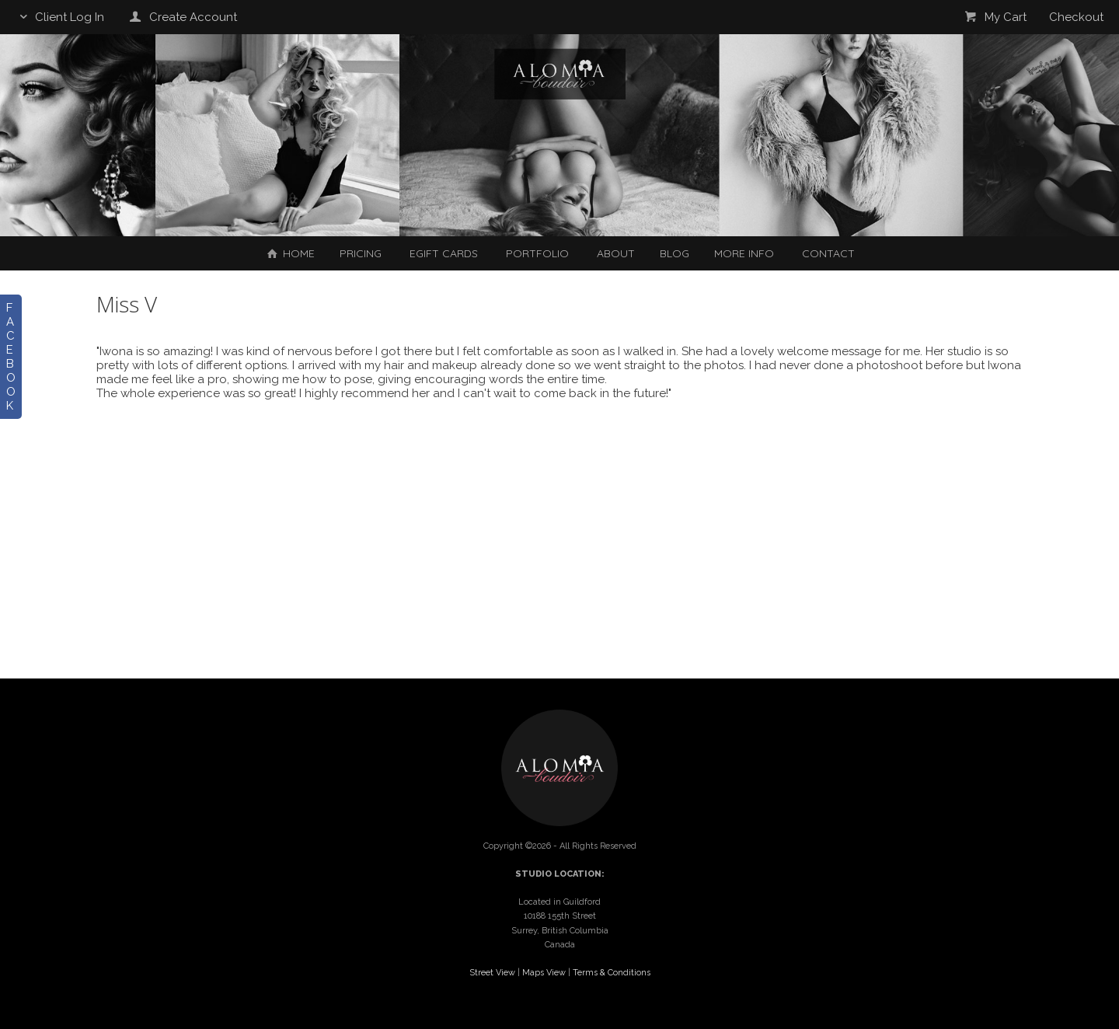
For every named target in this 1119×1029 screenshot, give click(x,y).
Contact (828, 253)
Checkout (1076, 17)
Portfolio (537, 253)
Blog (674, 253)
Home (289, 253)
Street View (492, 973)
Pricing (361, 253)
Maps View (544, 973)
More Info (744, 253)
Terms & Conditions (611, 973)
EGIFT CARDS (444, 253)
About (616, 253)
